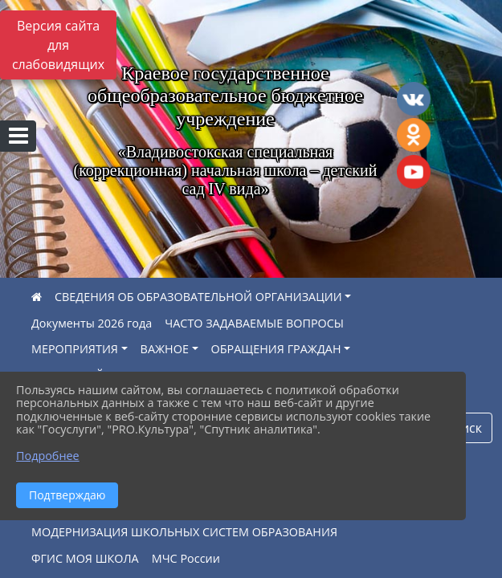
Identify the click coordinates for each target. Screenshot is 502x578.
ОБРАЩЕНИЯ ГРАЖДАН (276, 348)
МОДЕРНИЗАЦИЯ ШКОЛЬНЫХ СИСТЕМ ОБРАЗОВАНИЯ (184, 531)
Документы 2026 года (91, 323)
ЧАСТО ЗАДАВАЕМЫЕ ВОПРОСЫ (254, 323)
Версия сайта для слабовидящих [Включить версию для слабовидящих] (58, 45)
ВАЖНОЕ (165, 348)
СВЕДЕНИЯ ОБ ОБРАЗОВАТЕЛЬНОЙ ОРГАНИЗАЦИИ (198, 296)
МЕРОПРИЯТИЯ (74, 348)
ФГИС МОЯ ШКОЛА (85, 558)
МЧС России (186, 558)
